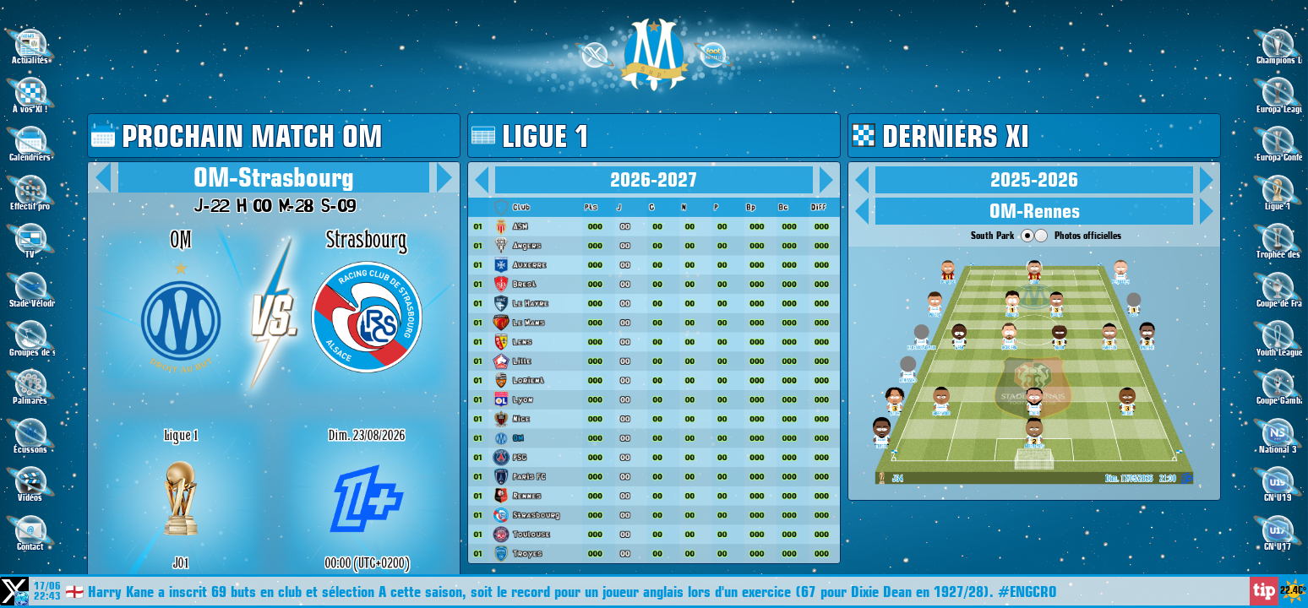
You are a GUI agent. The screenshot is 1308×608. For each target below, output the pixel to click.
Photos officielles (1088, 235)
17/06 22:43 (47, 591)
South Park (992, 235)
